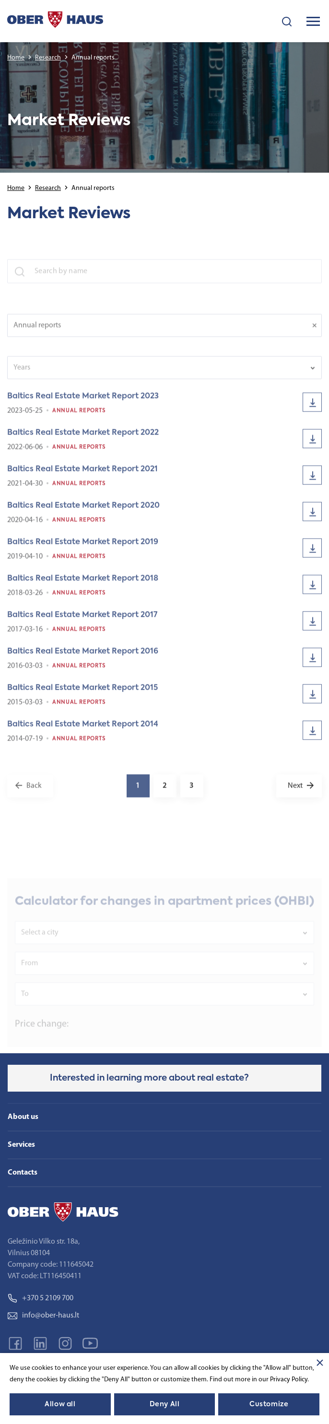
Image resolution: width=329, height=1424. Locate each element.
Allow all (60, 1404)
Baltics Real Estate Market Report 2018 (82, 584)
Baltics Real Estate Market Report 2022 (83, 438)
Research (48, 57)
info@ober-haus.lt (43, 1315)
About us (23, 1117)
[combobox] (164, 330)
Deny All (164, 1404)
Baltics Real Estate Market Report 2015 (82, 693)
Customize (268, 1404)
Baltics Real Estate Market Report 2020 (83, 511)
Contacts (22, 1173)
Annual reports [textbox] (37, 331)
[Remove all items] (317, 330)
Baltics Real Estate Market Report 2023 (83, 402)
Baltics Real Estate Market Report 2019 (82, 548)
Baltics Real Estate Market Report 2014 (82, 730)
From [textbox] (29, 973)
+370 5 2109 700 (40, 1298)
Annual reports (79, 416)
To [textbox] (25, 1004)
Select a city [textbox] (40, 942)
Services (21, 1145)
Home (15, 57)
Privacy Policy (288, 1379)
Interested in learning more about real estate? (149, 1078)
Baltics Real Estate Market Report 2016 (82, 657)
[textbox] (157, 373)
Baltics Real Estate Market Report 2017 (82, 620)
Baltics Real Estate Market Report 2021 (82, 475)
